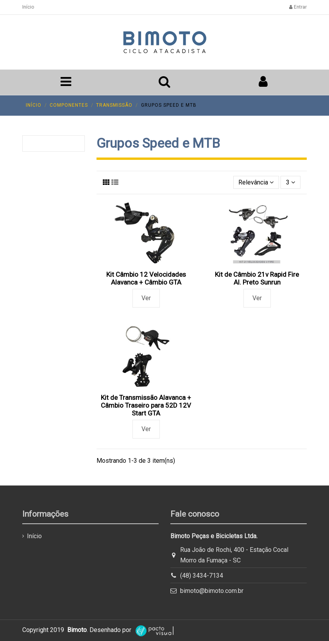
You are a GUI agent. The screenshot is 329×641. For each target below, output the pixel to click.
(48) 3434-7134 (201, 575)
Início (28, 7)
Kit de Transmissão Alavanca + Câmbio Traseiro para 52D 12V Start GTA (146, 405)
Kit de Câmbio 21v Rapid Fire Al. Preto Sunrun (257, 278)
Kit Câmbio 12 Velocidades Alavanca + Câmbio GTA (146, 278)
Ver (146, 298)
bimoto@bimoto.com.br (211, 590)
